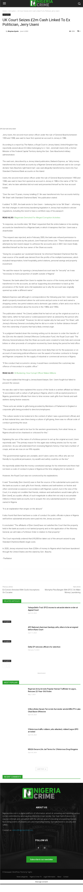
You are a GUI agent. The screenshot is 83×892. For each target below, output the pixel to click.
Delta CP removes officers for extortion (44, 647)
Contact (65, 877)
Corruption (12, 11)
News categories (22, 877)
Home (5, 11)
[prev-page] (4, 666)
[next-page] (8, 666)
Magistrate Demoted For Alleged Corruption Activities (37, 217)
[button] (79, 3)
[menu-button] (4, 3)
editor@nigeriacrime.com (22, 830)
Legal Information (49, 877)
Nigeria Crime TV (36, 877)
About (59, 877)
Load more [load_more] (41, 769)
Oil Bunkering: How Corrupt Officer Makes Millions (35, 373)
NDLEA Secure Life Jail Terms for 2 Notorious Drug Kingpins (53, 749)
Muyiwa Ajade (13, 31)
